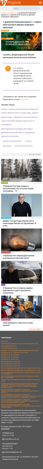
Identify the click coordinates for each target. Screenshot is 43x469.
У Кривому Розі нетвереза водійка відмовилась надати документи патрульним (18, 290)
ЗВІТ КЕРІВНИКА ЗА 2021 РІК (10, 361)
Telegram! (24, 99)
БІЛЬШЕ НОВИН (35, 329)
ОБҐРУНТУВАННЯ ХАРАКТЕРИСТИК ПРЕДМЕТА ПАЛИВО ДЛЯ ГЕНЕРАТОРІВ (20, 376)
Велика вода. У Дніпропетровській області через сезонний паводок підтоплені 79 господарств (19, 121)
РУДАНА (14, 3)
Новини (12, 13)
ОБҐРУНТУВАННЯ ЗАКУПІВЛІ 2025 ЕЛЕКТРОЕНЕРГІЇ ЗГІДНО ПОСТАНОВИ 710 (21, 373)
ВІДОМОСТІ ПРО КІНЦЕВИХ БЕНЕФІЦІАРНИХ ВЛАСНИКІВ (19, 350)
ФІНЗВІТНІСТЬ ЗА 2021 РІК (9, 359)
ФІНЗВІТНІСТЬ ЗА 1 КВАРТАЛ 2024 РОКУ (14, 352)
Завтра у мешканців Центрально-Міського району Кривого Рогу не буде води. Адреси (19, 111)
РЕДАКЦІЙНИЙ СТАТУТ (9, 346)
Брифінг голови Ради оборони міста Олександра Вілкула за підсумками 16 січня (19, 223)
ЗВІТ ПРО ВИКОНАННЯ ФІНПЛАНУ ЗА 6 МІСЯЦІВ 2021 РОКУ (20, 370)
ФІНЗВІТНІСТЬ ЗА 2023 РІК (9, 355)
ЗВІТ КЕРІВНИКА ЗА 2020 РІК (10, 364)
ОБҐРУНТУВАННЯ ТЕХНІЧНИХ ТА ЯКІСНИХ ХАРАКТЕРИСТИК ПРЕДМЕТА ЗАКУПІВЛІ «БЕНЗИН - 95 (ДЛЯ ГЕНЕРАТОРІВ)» (21, 406)
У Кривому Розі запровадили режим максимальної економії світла (18, 257)
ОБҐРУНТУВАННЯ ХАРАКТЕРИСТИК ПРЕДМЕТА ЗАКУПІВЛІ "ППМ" (20, 380)
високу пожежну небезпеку (23, 146)
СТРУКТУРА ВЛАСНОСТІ (9, 348)
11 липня (28, 141)
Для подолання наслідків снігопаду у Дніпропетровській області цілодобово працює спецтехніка (18, 132)
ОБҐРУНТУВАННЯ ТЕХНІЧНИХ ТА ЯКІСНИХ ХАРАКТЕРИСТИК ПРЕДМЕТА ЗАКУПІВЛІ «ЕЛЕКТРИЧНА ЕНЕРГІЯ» (19, 391)
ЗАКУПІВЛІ (4, 341)
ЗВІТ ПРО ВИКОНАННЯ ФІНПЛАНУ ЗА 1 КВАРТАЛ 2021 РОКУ (21, 368)
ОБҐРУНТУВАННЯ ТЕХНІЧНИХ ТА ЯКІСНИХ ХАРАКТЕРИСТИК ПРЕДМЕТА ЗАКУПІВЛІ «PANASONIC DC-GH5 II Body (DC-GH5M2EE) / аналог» (20, 401)
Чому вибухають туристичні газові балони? (18, 324)
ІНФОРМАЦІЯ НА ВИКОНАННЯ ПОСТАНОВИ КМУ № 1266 (19, 344)
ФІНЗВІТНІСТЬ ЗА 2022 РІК (9, 357)
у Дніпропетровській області (12, 141)
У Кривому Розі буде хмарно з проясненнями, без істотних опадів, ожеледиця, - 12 (18, 188)
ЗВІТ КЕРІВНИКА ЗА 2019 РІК (10, 366)
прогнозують (7, 146)
